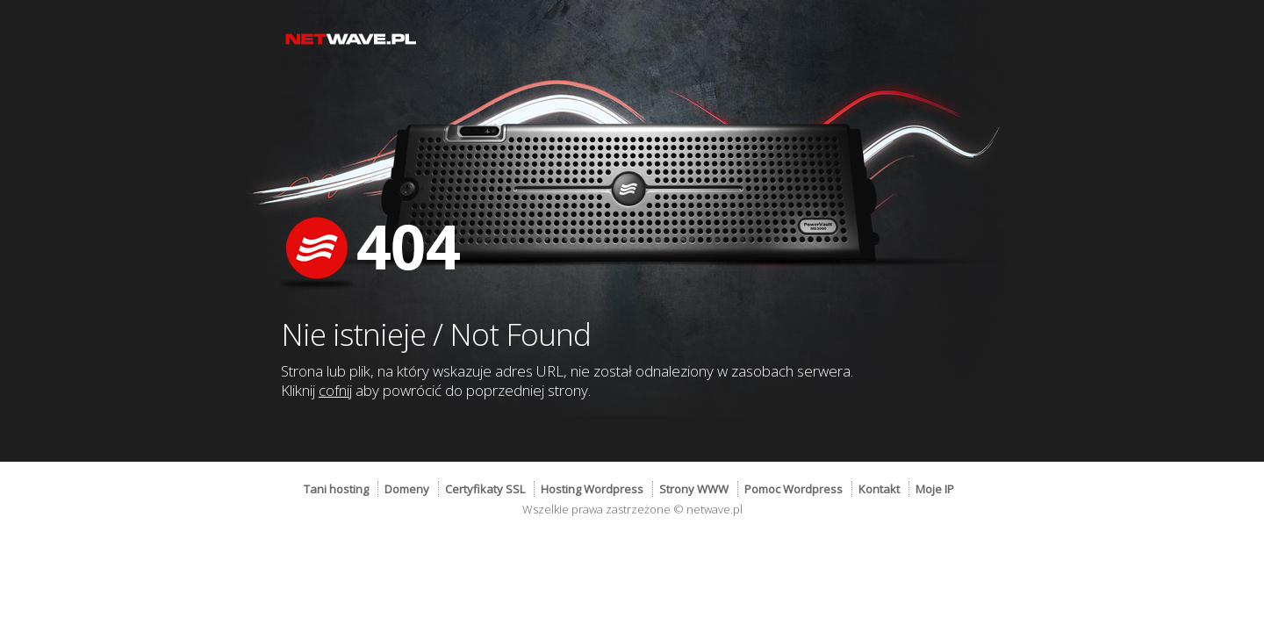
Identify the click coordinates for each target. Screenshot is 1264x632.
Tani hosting (336, 489)
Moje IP (935, 489)
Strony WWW (694, 489)
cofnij (335, 390)
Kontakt (879, 489)
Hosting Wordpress (592, 489)
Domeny (406, 489)
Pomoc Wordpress (793, 489)
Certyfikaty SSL (485, 489)
